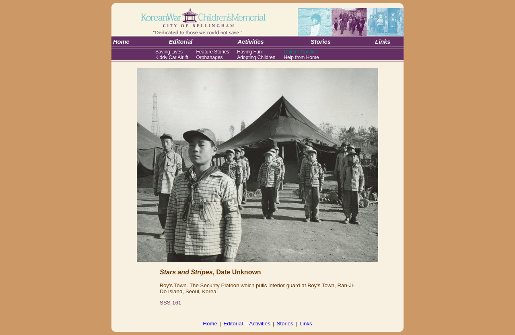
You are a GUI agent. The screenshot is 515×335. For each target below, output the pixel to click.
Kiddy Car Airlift (171, 57)
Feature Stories (212, 52)
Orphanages (209, 57)
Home (210, 324)
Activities (259, 324)
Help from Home (301, 57)
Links (306, 324)
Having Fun (249, 52)
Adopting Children (256, 57)
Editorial (233, 324)
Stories (284, 324)
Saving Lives (169, 52)
